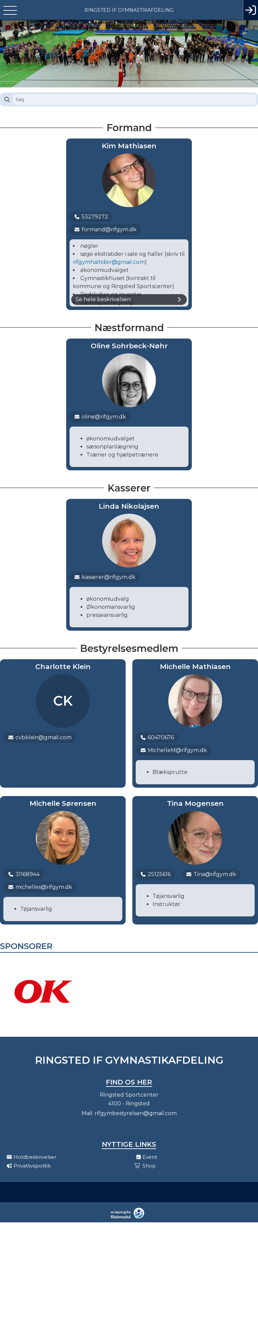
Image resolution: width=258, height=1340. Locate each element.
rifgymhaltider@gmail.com (109, 262)
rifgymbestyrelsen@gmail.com (136, 1113)
